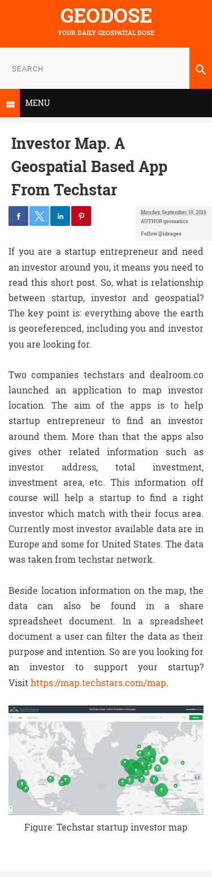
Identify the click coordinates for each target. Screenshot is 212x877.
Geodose (106, 15)
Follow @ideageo (161, 233)
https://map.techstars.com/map (98, 682)
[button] (18, 216)
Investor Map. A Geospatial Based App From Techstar (89, 165)
